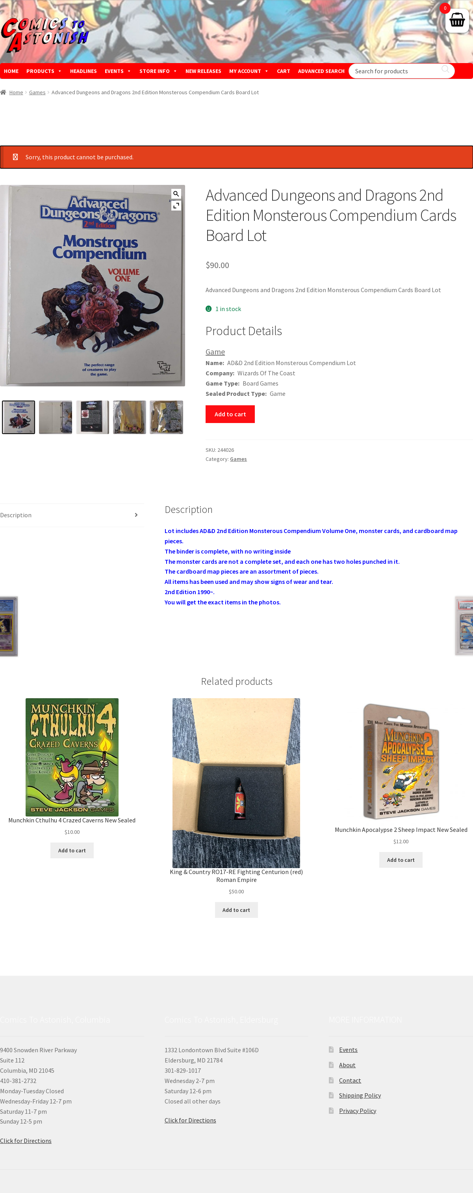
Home (16, 92)
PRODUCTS (44, 71)
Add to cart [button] (72, 850)
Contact (350, 1080)
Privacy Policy (357, 1111)
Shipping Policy (360, 1095)
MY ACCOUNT (249, 71)
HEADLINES (83, 71)
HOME (11, 71)
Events (348, 1049)
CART (283, 71)
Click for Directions (26, 1141)
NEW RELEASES (203, 71)
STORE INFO (158, 71)
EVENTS (118, 71)
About (347, 1065)
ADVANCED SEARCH (321, 71)
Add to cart (230, 414)
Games (37, 92)
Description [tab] (16, 515)
